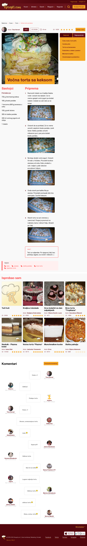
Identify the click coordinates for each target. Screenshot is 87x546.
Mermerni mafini (67, 53)
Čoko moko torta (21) (69, 41)
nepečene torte (11, 268)
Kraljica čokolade (33, 298)
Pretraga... (68, 7)
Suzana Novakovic (11, 458)
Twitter (57, 537)
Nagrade (60, 7)
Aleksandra (10, 435)
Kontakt (39, 537)
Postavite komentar (51, 363)
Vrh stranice (80, 527)
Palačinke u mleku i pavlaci (71, 50)
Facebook (48, 537)
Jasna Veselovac (49, 446)
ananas (16, 266)
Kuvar (26, 7)
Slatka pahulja (75, 335)
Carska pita (66, 44)
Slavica (10, 389)
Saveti (42, 7)
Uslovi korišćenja (25, 537)
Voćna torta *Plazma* (33, 335)
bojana (49, 400)
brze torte (39, 266)
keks (8, 266)
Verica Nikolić (49, 516)
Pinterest (82, 537)
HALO (13, 540)
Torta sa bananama (68, 47)
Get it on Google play (80, 533)
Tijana (11, 481)
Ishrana (33, 7)
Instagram (73, 537)
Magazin (50, 7)
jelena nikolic (10, 504)
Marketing (33, 537)
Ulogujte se (82, 1)
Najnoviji (66, 35)
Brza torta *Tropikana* (75, 298)
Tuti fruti (12, 298)
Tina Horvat (16, 29)
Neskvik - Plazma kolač (12, 335)
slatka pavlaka (27, 266)
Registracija (74, 1)
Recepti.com (11, 6)
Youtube (64, 537)
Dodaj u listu (80, 29)
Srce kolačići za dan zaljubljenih (54, 298)
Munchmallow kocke (54, 335)
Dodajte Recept (79, 7)
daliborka (49, 423)
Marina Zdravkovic (49, 493)
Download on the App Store (69, 533)
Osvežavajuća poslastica (70, 57)
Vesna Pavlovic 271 (49, 470)
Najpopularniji (79, 35)
